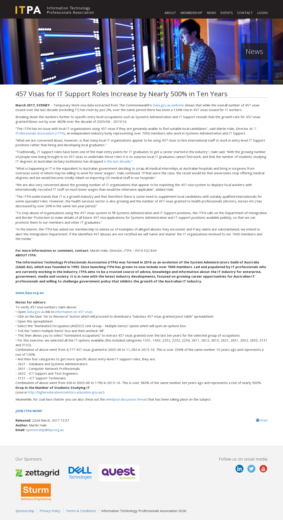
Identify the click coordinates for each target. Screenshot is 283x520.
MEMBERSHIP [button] (191, 12)
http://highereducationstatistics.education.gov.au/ (65, 392)
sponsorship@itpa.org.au (45, 430)
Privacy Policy (50, 510)
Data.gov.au (36, 311)
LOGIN (262, 12)
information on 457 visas (74, 311)
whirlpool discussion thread (126, 399)
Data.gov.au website (168, 105)
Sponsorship (24, 510)
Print (262, 420)
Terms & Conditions (81, 510)
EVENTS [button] (226, 12)
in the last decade (117, 161)
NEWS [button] (211, 12)
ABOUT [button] (170, 12)
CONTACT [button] (245, 12)
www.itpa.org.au (29, 292)
